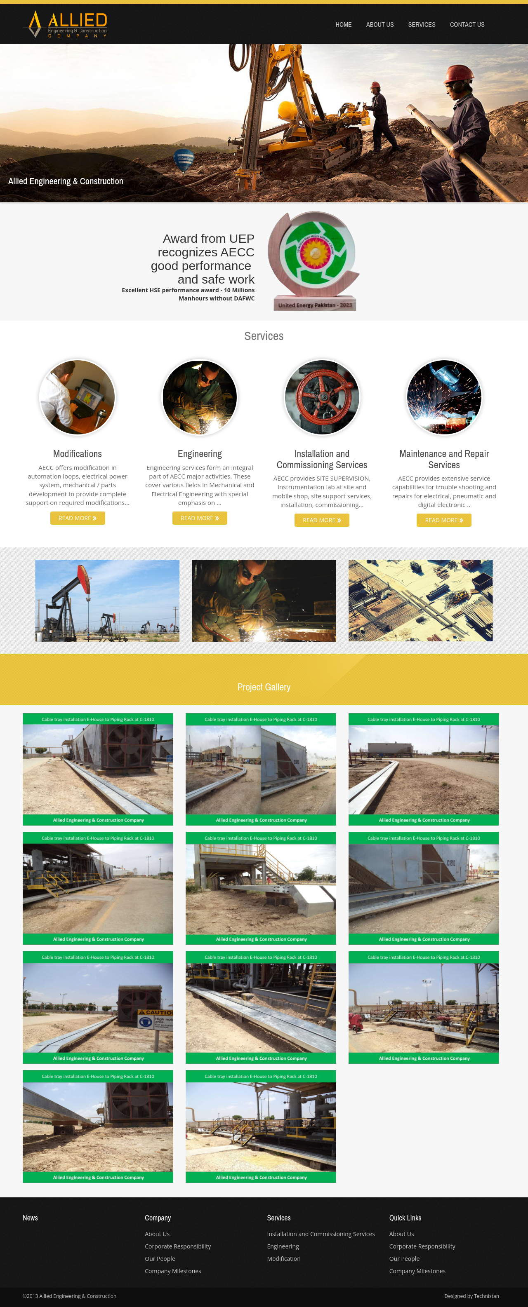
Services (422, 24)
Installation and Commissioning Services (321, 1234)
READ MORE (78, 518)
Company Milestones (173, 1271)
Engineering (283, 1246)
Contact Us (467, 24)
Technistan (486, 1296)
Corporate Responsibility (178, 1246)
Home (344, 24)
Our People (160, 1258)
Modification (284, 1258)
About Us (380, 24)
